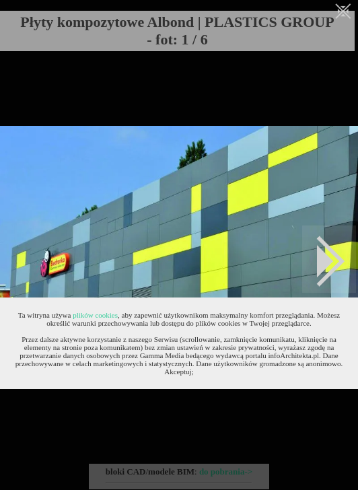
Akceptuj (177, 372)
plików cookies (95, 315)
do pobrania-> (225, 471)
